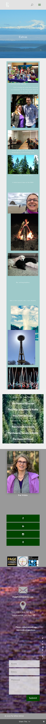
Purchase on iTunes (23, 415)
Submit (33, 698)
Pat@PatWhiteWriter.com (23, 597)
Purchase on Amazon (23, 403)
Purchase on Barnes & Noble (23, 409)
